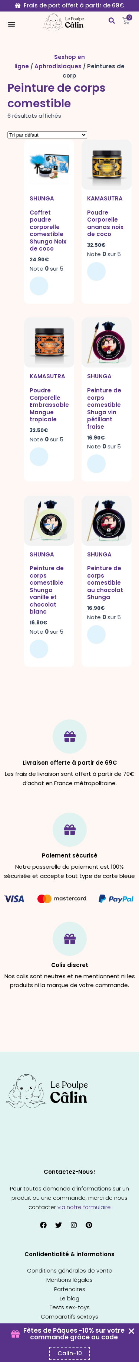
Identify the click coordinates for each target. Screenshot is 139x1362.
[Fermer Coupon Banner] (131, 1331)
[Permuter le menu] (11, 24)
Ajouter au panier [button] (39, 286)
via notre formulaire (84, 1207)
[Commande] (47, 134)
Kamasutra (105, 198)
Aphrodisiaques (58, 66)
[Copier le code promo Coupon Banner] (69, 1353)
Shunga (42, 198)
